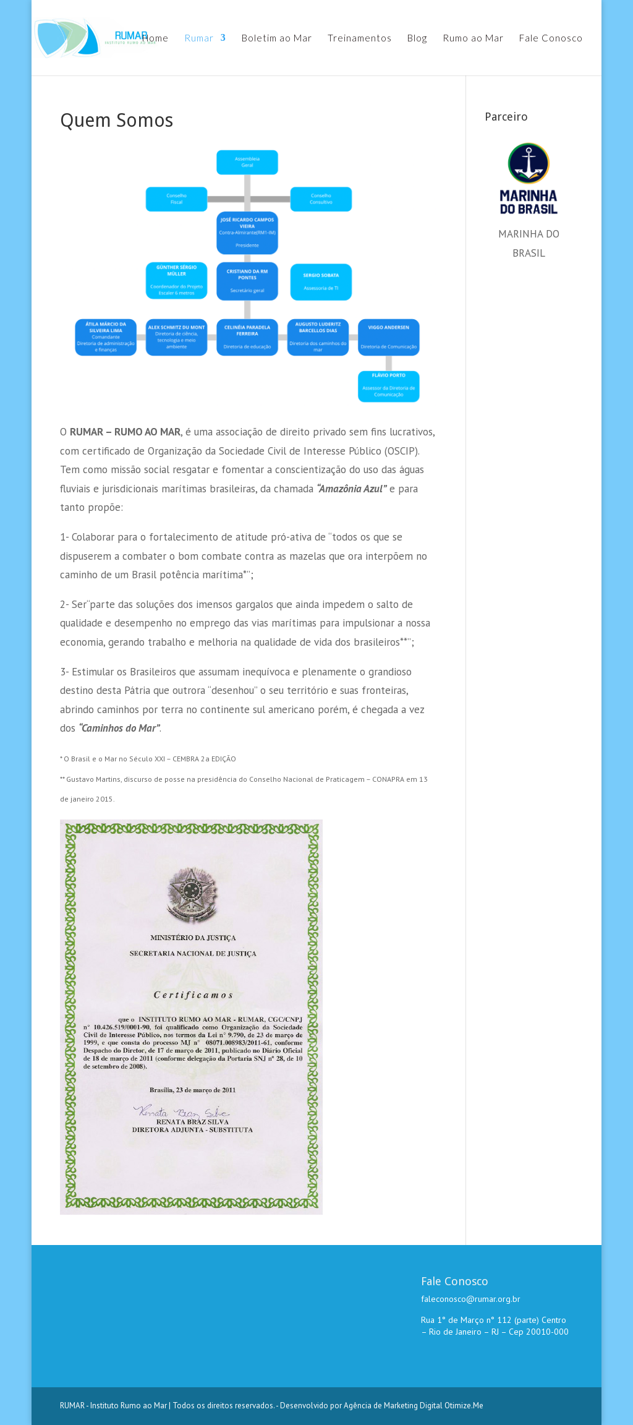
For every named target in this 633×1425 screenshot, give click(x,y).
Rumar (199, 38)
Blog (417, 38)
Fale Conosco (551, 38)
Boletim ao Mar (277, 38)
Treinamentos (360, 38)
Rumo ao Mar (473, 38)
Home (155, 38)
